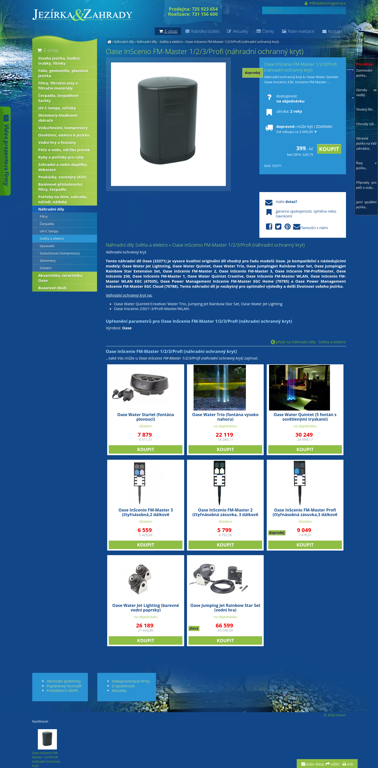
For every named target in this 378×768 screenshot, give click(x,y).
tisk (349, 764)
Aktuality (237, 31)
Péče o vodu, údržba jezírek (64, 149)
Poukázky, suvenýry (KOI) (62, 176)
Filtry (44, 216)
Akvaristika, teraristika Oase (60, 278)
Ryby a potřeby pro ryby (61, 157)
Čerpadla (47, 223)
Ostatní (46, 268)
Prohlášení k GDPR (62, 690)
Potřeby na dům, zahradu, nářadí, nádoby (63, 199)
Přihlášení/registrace (325, 3)
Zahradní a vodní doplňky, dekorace (63, 167)
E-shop (48, 50)
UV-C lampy (49, 231)
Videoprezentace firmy (131, 681)
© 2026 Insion (335, 715)
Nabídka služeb (202, 31)
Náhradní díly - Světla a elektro (160, 41)
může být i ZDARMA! (298, 129)
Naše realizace (298, 31)
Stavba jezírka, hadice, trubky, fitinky (59, 61)
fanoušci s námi (296, 227)
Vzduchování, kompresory (63, 127)
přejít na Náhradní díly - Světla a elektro (308, 341)
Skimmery (48, 260)
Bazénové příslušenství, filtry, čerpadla (60, 187)
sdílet (335, 764)
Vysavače (47, 246)
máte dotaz (314, 764)
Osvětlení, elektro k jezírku (64, 135)
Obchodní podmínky (63, 681)
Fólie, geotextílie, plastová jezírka (63, 73)
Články (265, 31)
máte (280, 201)
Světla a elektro (52, 238)
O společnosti (123, 686)
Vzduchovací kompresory (60, 253)
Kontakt (332, 31)
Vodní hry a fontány (57, 142)
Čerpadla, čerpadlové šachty (58, 98)
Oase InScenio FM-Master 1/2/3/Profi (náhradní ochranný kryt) (232, 41)
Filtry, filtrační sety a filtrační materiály (58, 85)
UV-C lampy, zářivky (57, 107)
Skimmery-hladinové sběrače (58, 118)
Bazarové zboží (52, 287)
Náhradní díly (124, 41)
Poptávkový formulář (64, 686)
